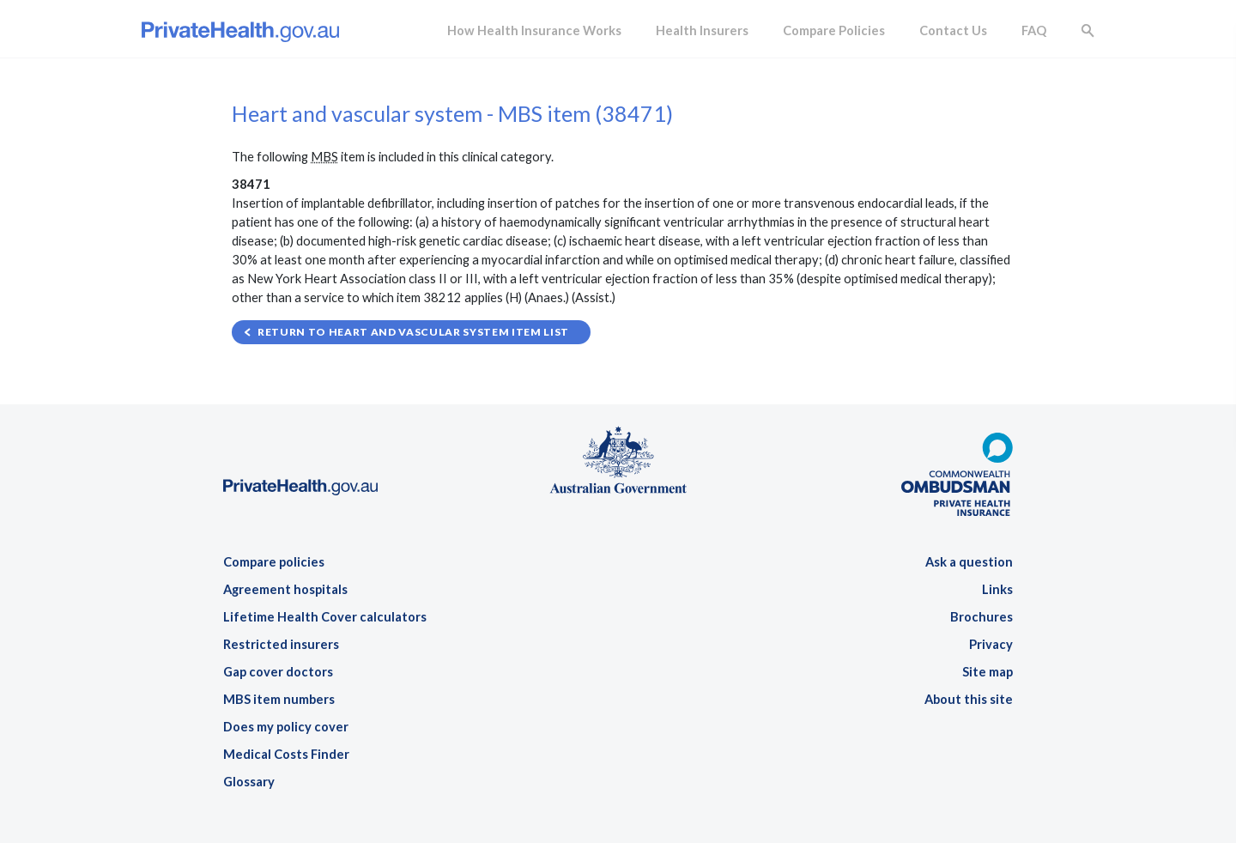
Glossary (249, 781)
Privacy (991, 644)
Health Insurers (702, 30)
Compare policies (273, 562)
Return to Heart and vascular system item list (413, 331)
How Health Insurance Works (534, 30)
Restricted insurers (281, 644)
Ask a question (969, 562)
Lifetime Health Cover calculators (325, 617)
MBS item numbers (279, 699)
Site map (987, 671)
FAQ (1033, 30)
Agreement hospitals (285, 589)
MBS (324, 156)
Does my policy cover (285, 726)
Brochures (981, 617)
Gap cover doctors (278, 671)
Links (997, 589)
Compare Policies (834, 30)
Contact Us (953, 30)
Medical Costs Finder (286, 754)
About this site (968, 699)
